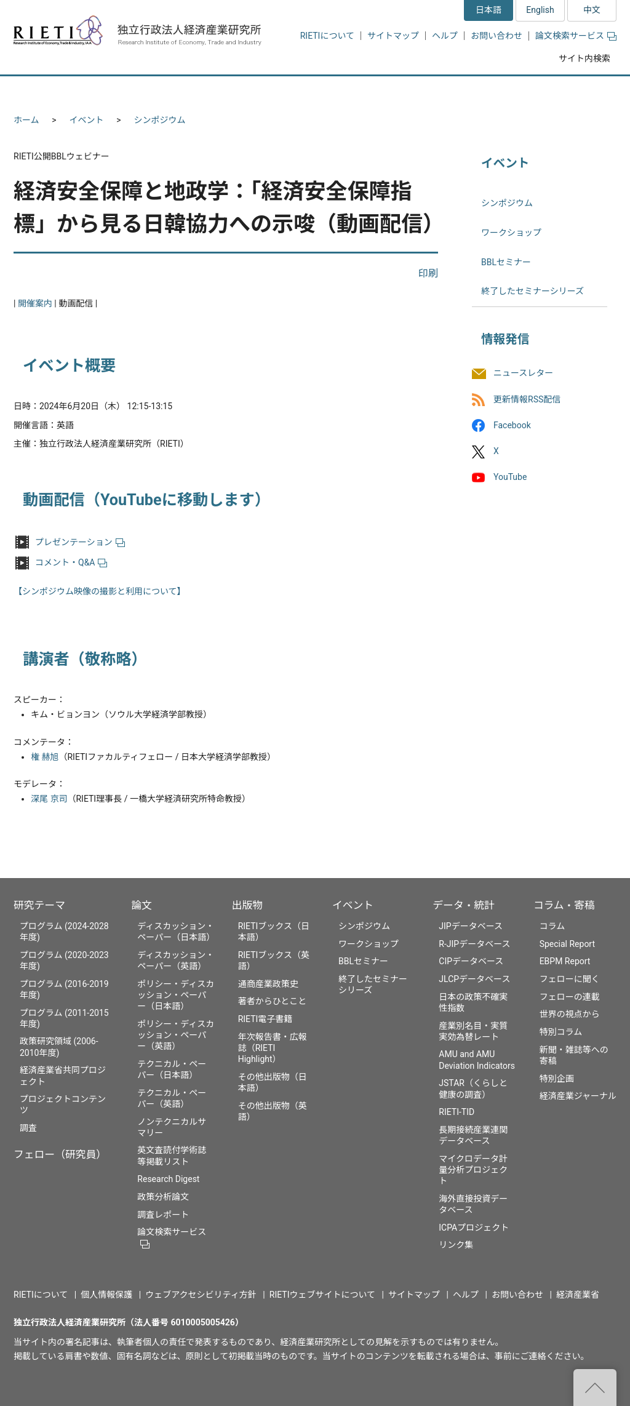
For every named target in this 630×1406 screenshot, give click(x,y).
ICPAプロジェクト (474, 1227)
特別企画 (557, 1079)
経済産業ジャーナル (578, 1096)
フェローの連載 (570, 997)
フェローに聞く (570, 979)
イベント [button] (391, 90)
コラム (552, 926)
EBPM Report (565, 961)
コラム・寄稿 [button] (570, 90)
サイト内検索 (584, 58)
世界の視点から (570, 1014)
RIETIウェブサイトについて (322, 1295)
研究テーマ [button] (58, 90)
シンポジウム (160, 120)
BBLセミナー (506, 262)
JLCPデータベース (474, 979)
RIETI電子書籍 (265, 1019)
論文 (141, 905)
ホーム (26, 120)
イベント (87, 120)
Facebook (512, 425)
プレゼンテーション (80, 542)
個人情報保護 (106, 1295)
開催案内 (35, 303)
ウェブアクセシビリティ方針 (200, 1295)
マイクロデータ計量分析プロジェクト (473, 1170)
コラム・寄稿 (564, 905)
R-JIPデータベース (474, 944)
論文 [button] (249, 90)
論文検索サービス (575, 36)
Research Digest (168, 1179)
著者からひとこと (272, 1001)
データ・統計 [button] (476, 90)
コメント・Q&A (71, 562)
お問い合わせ (496, 36)
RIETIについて (327, 36)
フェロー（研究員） (60, 1154)
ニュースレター (523, 373)
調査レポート (163, 1215)
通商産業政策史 (268, 984)
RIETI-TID (456, 1112)
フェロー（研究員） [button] (160, 90)
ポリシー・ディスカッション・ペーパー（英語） (175, 1035)
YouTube (510, 477)
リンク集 (456, 1245)
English (540, 10)
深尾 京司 (49, 799)
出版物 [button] (317, 90)
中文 (591, 10)
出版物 (247, 905)
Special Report (567, 944)
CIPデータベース (471, 961)
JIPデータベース (471, 926)
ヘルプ (445, 36)
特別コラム (561, 1032)
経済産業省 (577, 1295)
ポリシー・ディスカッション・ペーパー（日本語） (175, 995)
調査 (28, 1128)
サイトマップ (393, 36)
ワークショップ (511, 233)
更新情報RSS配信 (526, 399)
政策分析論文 (163, 1197)
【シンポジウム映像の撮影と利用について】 (100, 591)
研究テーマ (39, 905)
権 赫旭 (44, 757)
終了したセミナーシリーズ (532, 291)
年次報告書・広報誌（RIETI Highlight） (272, 1048)
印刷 (428, 273)
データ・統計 (464, 905)
